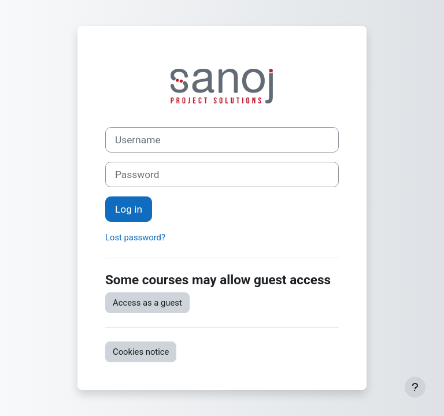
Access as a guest (147, 303)
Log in (128, 209)
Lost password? (135, 237)
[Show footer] (415, 387)
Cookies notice (141, 352)
